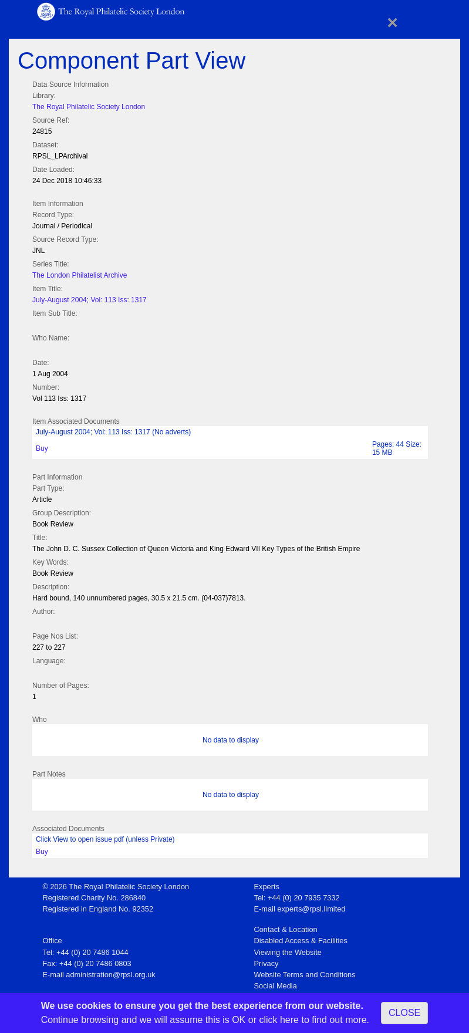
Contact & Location (286, 929)
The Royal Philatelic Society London (88, 107)
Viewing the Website (288, 952)
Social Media (275, 985)
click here (279, 1020)
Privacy (266, 963)
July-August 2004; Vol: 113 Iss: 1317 (89, 300)
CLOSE (404, 1013)
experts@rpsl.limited (311, 908)
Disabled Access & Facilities (300, 940)
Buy (42, 448)
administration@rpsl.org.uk (110, 974)
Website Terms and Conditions (305, 974)
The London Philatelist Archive (79, 275)
